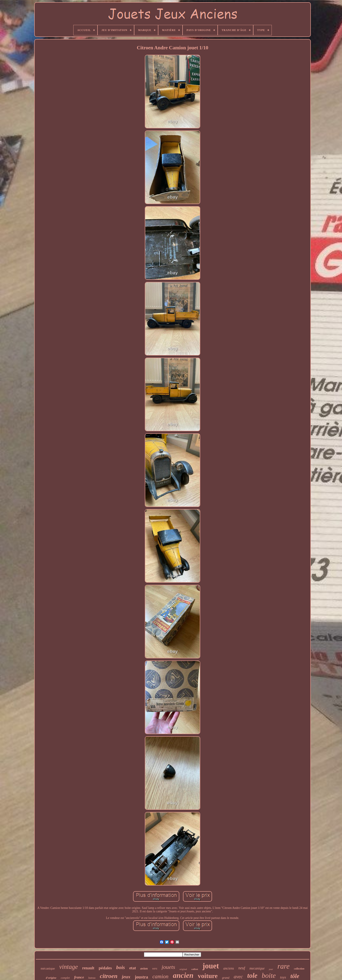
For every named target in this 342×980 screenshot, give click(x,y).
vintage (68, 966)
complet (65, 977)
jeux (126, 976)
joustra (141, 977)
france (79, 977)
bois (120, 967)
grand (225, 977)
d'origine (51, 977)
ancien (183, 975)
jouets (168, 967)
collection (299, 968)
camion (160, 976)
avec (238, 976)
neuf (241, 968)
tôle (294, 976)
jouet (210, 966)
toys (283, 977)
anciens (228, 968)
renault (88, 968)
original (183, 969)
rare (283, 966)
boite (269, 975)
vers (154, 968)
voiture (208, 975)
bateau (92, 977)
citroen (109, 976)
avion (144, 968)
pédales (105, 968)
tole (252, 975)
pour (271, 969)
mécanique (48, 968)
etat (132, 968)
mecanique (257, 968)
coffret (194, 969)
